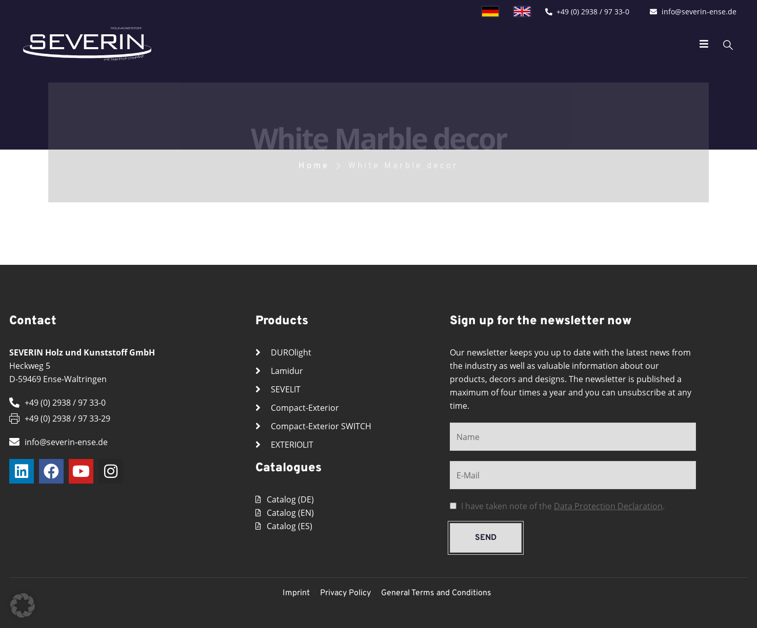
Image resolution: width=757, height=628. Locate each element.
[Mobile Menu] (689, 44)
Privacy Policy (345, 593)
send (485, 538)
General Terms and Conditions (436, 593)
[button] (22, 605)
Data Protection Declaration (608, 506)
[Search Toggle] (713, 44)
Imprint (296, 593)
